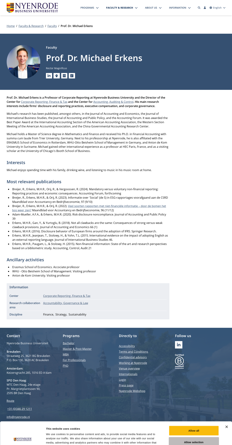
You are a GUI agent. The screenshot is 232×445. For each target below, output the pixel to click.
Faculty (52, 26)
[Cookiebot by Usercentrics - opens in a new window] (22, 438)
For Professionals (74, 360)
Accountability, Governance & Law (65, 303)
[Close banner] (226, 404)
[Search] (199, 7)
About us (151, 7)
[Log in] (205, 7)
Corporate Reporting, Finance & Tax (44, 102)
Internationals (128, 374)
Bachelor (69, 343)
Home (11, 26)
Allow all (193, 407)
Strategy (60, 314)
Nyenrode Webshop (132, 391)
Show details (184, 438)
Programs (87, 7)
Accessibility (127, 346)
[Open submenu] (97, 7)
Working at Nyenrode (133, 363)
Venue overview (129, 368)
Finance (48, 314)
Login (122, 380)
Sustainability (77, 314)
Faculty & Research (119, 7)
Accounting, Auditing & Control (113, 102)
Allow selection (194, 419)
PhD (65, 366)
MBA (66, 354)
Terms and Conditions (133, 352)
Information (177, 7)
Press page (126, 385)
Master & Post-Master (77, 349)
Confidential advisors (133, 357)
